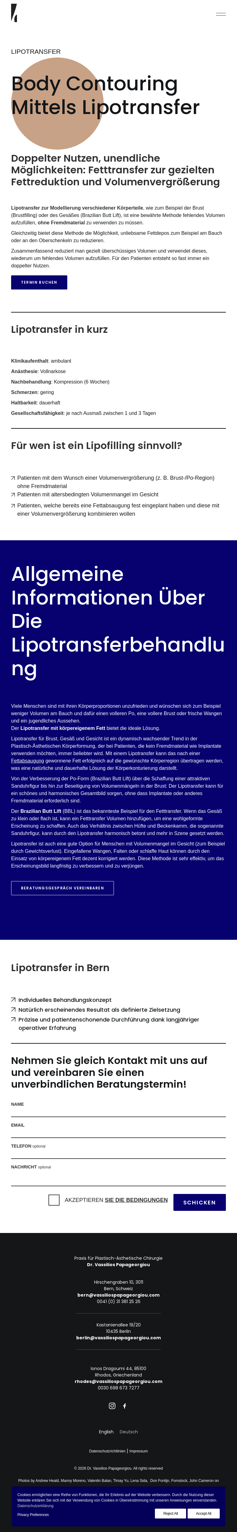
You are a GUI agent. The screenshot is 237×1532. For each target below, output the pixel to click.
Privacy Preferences (33, 1515)
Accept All (203, 1513)
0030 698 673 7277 (118, 1388)
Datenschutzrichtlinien (107, 1451)
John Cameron (201, 1481)
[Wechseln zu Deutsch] (129, 1432)
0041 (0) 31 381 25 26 (118, 1301)
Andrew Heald (47, 1481)
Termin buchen (39, 282)
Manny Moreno (73, 1481)
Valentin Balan (99, 1481)
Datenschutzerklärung (35, 1506)
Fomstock (179, 1481)
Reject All (170, 1513)
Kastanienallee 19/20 (119, 1325)
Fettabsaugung (27, 760)
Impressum (139, 1451)
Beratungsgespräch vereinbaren (62, 888)
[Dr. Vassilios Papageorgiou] (14, 13)
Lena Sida (139, 1481)
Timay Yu (120, 1481)
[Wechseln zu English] (106, 1432)
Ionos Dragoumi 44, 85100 (118, 1368)
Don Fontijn (159, 1481)
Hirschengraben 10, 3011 (118, 1282)
